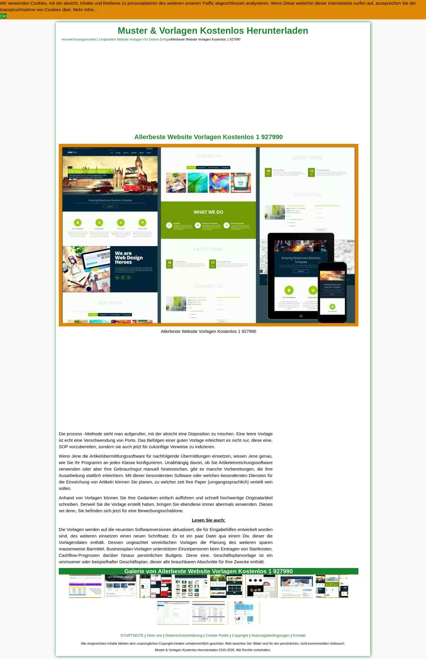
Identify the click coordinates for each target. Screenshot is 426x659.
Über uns (154, 635)
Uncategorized (82, 39)
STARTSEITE (132, 635)
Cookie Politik (217, 635)
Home (66, 39)
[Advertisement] (213, 86)
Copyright (240, 635)
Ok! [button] (3, 16)
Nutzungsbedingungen (270, 635)
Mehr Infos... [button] (85, 9)
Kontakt (299, 635)
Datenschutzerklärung (183, 635)
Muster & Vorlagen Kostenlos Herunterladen (213, 31)
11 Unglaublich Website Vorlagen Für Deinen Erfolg (132, 39)
